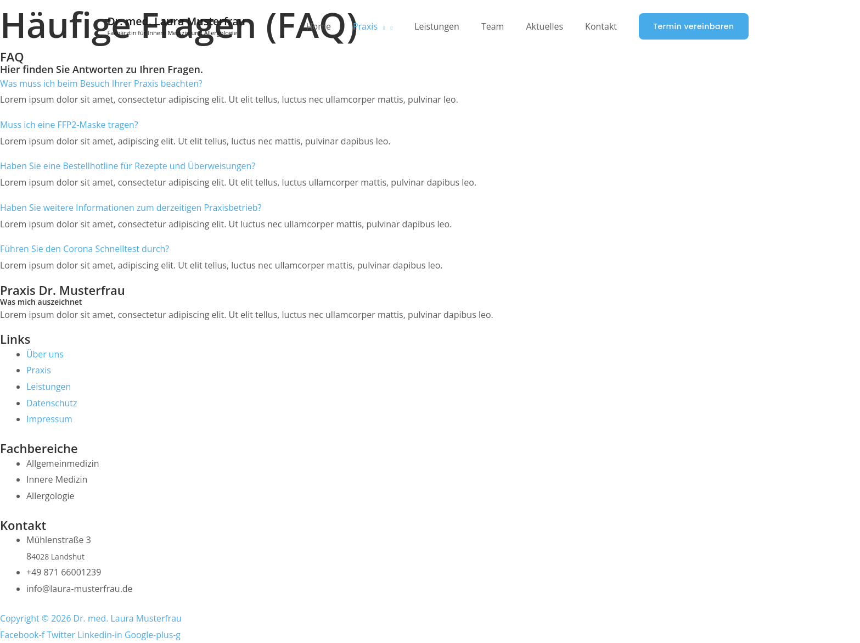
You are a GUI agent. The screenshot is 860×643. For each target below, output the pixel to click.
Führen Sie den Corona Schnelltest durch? (85, 249)
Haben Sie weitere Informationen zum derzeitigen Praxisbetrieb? (131, 208)
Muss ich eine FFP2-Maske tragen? (69, 125)
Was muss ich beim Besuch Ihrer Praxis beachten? (102, 83)
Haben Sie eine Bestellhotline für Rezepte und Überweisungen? (128, 166)
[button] (693, 26)
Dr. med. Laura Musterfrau (178, 21)
